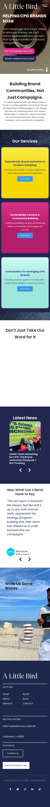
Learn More (25, 179)
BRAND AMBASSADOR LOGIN (19, 58)
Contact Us (13, 753)
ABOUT (6, 698)
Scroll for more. (35, 70)
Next (29, 470)
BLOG (26, 698)
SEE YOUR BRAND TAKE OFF (19, 51)
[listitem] (25, 443)
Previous (20, 470)
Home (6, 694)
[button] (44, 5)
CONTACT (28, 703)
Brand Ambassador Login (16, 765)
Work (26, 694)
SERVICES (7, 703)
